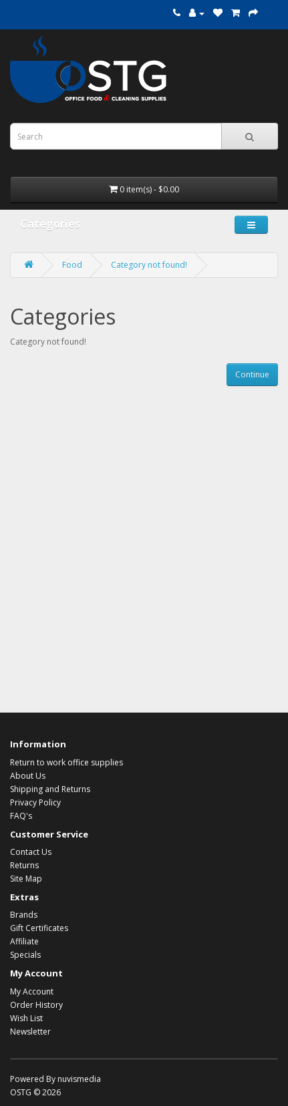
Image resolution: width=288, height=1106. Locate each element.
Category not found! (149, 264)
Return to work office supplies (66, 762)
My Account (31, 991)
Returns (24, 865)
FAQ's (21, 815)
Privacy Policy (35, 802)
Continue (252, 374)
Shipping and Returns (50, 789)
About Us (27, 775)
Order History (36, 1004)
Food (72, 264)
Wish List (26, 1018)
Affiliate (24, 941)
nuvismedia (79, 1079)
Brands (23, 914)
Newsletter (30, 1031)
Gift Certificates (39, 928)
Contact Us (30, 852)
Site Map (26, 878)
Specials (25, 954)
